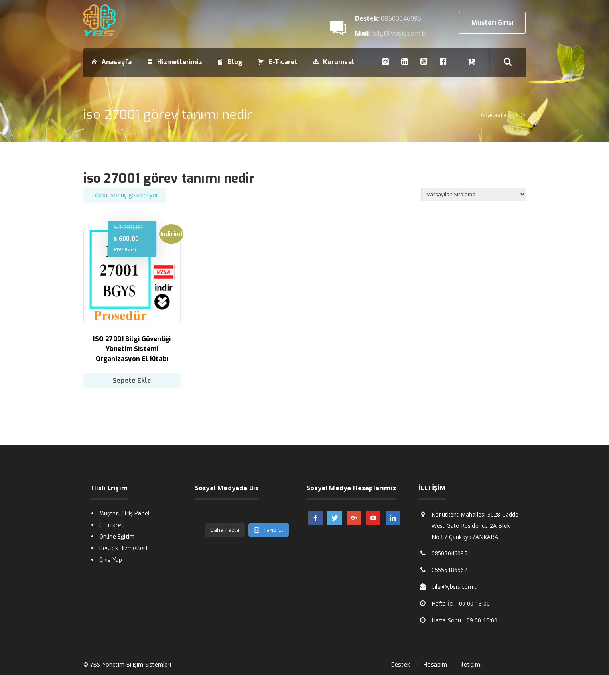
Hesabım (435, 665)
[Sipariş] (473, 194)
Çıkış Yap (110, 560)
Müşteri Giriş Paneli (125, 513)
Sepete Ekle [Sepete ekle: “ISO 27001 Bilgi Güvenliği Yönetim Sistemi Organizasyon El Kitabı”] (132, 380)
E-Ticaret (111, 525)
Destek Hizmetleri (123, 548)
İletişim (470, 665)
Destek (400, 665)
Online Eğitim (117, 537)
